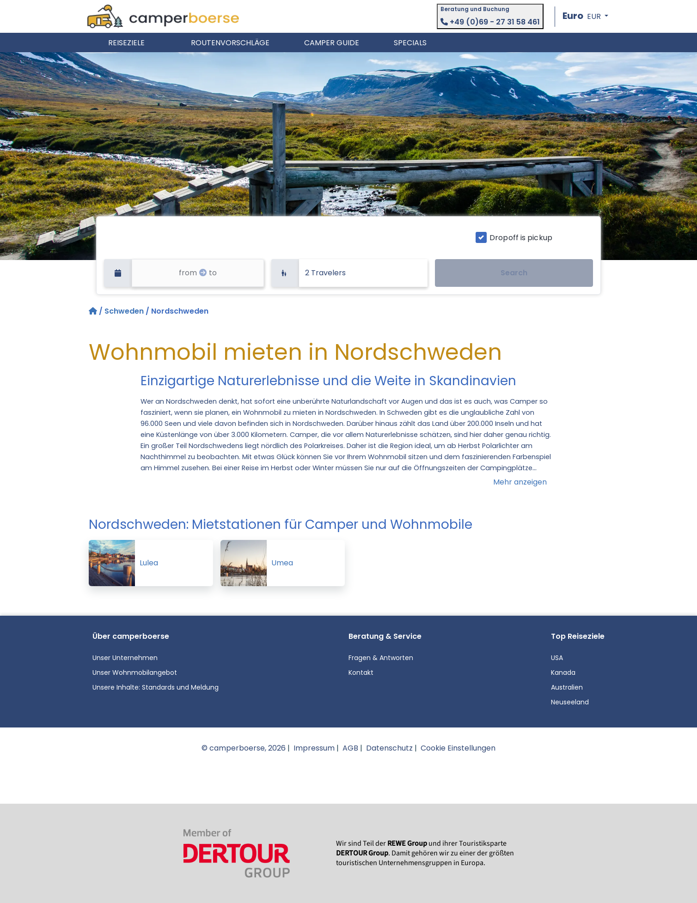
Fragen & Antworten (380, 657)
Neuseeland (570, 702)
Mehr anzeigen (520, 482)
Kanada (563, 672)
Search (514, 272)
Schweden (124, 311)
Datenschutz (389, 748)
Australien (567, 687)
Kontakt (360, 672)
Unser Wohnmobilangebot (134, 672)
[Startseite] (94, 311)
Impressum (314, 748)
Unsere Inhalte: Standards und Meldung (155, 687)
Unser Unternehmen (125, 657)
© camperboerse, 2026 (244, 748)
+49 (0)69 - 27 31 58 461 (490, 22)
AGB (350, 748)
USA (557, 657)
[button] (585, 16)
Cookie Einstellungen (458, 748)
